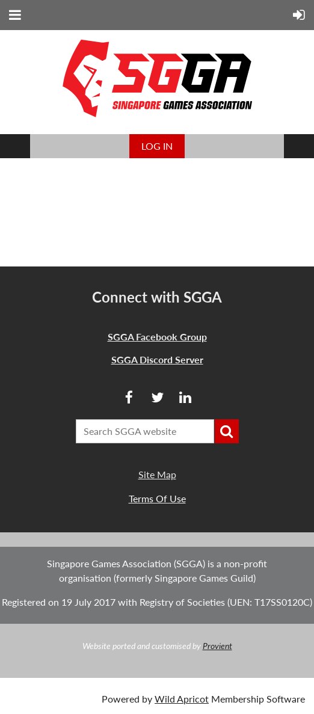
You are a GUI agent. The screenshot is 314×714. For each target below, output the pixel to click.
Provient (217, 646)
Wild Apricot (182, 698)
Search (227, 431)
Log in (157, 146)
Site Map (157, 474)
